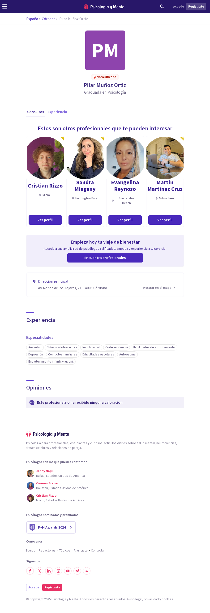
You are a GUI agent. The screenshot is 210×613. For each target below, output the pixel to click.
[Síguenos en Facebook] (30, 571)
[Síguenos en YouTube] (68, 571)
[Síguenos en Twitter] (39, 571)
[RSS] (86, 571)
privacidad (151, 599)
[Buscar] (162, 6)
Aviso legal (134, 599)
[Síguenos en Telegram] (77, 571)
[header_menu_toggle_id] (4, 6)
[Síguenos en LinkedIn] (49, 571)
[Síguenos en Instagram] (58, 571)
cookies (167, 599)
